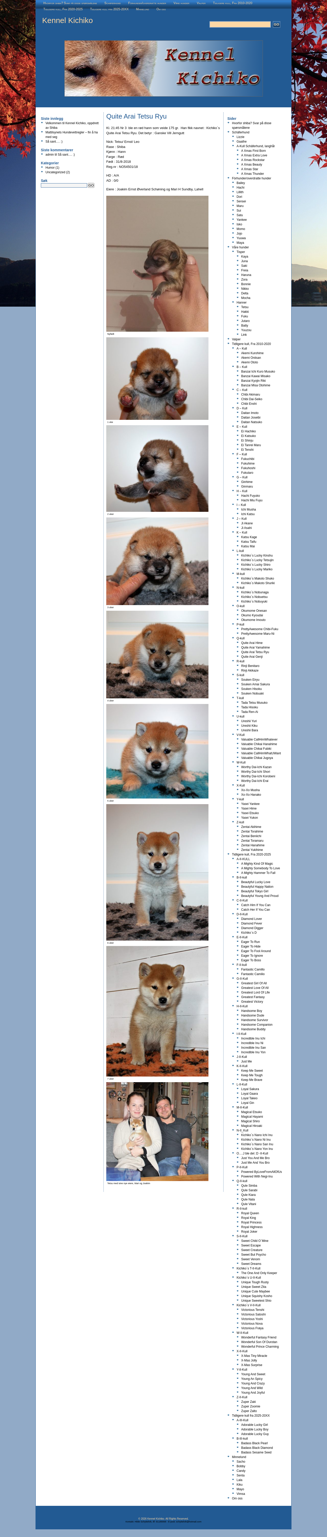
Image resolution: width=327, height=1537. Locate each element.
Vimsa (241, 1494)
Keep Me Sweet (252, 1070)
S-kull (240, 675)
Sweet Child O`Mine (254, 1241)
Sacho (241, 1461)
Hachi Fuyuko (250, 496)
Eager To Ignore (252, 955)
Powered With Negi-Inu (257, 1176)
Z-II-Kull (242, 1397)
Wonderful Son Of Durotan (259, 1342)
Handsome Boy (251, 1011)
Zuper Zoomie (250, 1406)
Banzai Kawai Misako (255, 376)
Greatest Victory (252, 1001)
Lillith (240, 192)
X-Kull (241, 785)
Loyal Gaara (249, 1093)
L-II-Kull (242, 1084)
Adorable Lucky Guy (255, 1434)
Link (244, 335)
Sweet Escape (251, 1245)
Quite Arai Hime (252, 643)
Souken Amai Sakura (255, 684)
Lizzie (240, 137)
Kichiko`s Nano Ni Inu (256, 1139)
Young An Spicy (252, 1379)
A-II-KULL (243, 859)
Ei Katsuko (248, 436)
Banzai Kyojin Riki (253, 381)
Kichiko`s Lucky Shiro (256, 565)
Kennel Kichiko (67, 20)
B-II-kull (242, 877)
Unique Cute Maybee (255, 1291)
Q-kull (240, 638)
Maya (240, 243)
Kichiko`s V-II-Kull (249, 1305)
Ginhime (247, 482)
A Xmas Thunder (252, 174)
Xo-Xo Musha (250, 790)
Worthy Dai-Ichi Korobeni (258, 776)
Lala (239, 1480)
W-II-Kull (242, 1333)
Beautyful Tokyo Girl (254, 891)
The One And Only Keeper (259, 1273)
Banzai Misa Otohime (255, 385)
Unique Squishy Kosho (256, 1296)
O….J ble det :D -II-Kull (252, 1153)
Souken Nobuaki (252, 693)
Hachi (240, 187)
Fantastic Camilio (253, 974)
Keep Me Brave (251, 1080)
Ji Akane (247, 523)
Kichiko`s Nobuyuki (254, 601)
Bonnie (246, 284)
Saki (244, 266)
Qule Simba (249, 1185)
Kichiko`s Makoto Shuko (257, 578)
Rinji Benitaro (250, 666)
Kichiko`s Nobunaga (254, 592)
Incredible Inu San (253, 1047)
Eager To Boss (251, 960)
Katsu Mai (248, 546)
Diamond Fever (251, 923)
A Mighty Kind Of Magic (257, 863)
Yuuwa (241, 238)
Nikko (245, 289)
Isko (239, 224)
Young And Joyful (253, 1392)
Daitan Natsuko (251, 422)
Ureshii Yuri (249, 721)
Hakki (245, 312)
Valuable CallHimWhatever (259, 739)
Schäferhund (112, 3)
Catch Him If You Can (256, 905)
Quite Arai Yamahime (255, 647)
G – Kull (242, 477)
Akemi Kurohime (252, 353)
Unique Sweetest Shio (256, 1300)
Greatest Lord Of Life (255, 992)
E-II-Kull (242, 937)
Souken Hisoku (251, 689)
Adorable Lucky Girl (254, 1425)
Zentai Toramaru (252, 840)
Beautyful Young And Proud (259, 896)
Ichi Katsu (248, 514)
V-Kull (240, 735)
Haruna (246, 275)
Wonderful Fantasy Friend (258, 1337)
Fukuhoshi (248, 468)
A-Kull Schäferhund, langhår (256, 146)
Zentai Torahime (252, 831)
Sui (239, 210)
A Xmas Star (249, 169)
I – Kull (241, 505)
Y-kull (240, 799)
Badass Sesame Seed (256, 1452)
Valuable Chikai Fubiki (256, 748)
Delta (244, 293)
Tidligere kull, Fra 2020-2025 (63, 9)
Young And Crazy (253, 1383)
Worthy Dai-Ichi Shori (255, 771)
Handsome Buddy (253, 1029)
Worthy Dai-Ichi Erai (254, 781)
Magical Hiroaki (251, 1126)
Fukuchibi (247, 459)
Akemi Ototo (249, 362)
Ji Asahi (246, 528)
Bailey (241, 183)
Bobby (241, 1466)
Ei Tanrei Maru (251, 445)
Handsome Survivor (254, 1020)
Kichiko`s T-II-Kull (248, 1268)
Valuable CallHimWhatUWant (261, 753)
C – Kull (242, 390)
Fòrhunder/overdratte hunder (147, 3)
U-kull (240, 716)
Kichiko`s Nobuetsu (254, 597)
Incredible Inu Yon (253, 1052)
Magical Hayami (252, 1116)
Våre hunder (181, 3)
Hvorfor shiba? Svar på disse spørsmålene (70, 3)
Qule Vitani (248, 1204)
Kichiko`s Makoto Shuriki (258, 583)
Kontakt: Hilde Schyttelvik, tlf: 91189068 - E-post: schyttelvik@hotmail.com (164, 1521)
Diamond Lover (251, 919)
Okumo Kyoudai (252, 615)
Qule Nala (248, 1199)
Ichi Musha (248, 509)
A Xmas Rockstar (253, 160)
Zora (244, 279)
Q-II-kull (242, 1181)
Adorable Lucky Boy (254, 1429)
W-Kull (241, 762)
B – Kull (242, 367)
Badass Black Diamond (257, 1448)
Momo (241, 229)
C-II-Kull (242, 900)
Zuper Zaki (248, 1402)
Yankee (242, 220)
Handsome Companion (257, 1024)
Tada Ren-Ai (249, 712)
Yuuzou (246, 330)
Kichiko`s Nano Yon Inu (257, 1149)
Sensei (241, 201)
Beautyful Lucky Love (255, 882)
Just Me (246, 1061)
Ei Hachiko (248, 431)
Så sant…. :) (54, 141)
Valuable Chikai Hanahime (259, 744)
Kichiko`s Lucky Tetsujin (257, 560)
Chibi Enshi (249, 404)
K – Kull (242, 532)
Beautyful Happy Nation (257, 886)
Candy (241, 1471)
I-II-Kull (241, 1034)
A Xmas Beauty (251, 164)
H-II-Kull (242, 1006)
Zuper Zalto (249, 1411)
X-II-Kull (242, 1351)
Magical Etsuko (251, 1112)
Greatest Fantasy (253, 997)
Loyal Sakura (250, 1089)
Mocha (245, 298)
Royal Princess (251, 1222)
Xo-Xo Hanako (251, 794)
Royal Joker (249, 1231)
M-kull (241, 574)
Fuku (244, 316)
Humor (50, 167)
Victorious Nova (252, 1323)
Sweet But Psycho (253, 1254)
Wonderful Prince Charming (260, 1346)
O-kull (240, 606)
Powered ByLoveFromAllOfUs (261, 1172)
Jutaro (245, 321)
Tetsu (245, 307)
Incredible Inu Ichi (253, 1038)
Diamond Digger (252, 928)
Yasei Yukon (249, 817)
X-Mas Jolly (249, 1360)
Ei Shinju (247, 440)
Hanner (242, 302)
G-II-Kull (242, 978)
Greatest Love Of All (254, 988)
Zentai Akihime (251, 827)
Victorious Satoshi (253, 1314)
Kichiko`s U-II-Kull (249, 1277)
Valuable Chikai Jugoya (257, 758)
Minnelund (142, 9)
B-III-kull (242, 1438)
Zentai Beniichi (251, 836)
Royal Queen (250, 1213)
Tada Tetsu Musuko (254, 702)
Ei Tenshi (247, 450)
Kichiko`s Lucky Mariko (257, 569)
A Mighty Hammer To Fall (258, 873)
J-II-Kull (242, 1057)
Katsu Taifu (248, 542)
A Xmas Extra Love (254, 155)
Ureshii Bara (249, 730)
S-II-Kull (242, 1236)
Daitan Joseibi (250, 417)
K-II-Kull (242, 1066)
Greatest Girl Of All (254, 983)
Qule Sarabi (249, 1190)
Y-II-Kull (242, 1369)
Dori (239, 197)
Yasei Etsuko (250, 813)
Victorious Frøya (252, 1328)
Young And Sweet (253, 1374)
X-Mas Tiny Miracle (254, 1356)
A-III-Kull (242, 1420)
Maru (240, 206)
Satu (240, 215)
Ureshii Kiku (249, 725)
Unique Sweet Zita (253, 1287)
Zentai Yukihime (252, 850)
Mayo (240, 1489)
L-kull (240, 551)
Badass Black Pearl (254, 1443)
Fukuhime (248, 463)
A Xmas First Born (253, 151)
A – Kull (242, 348)
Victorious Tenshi (252, 1310)
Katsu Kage (249, 537)
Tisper (241, 252)
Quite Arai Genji (252, 656)
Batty (244, 325)
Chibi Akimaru (250, 394)
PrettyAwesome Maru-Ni (257, 633)
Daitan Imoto (250, 413)
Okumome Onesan (254, 611)
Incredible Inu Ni (252, 1043)
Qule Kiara (248, 1195)
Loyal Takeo (249, 1098)
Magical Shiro (250, 1121)
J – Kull (242, 519)
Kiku (239, 1484)
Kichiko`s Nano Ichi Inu (257, 1135)
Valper (201, 3)
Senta (240, 1475)
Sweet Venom (250, 1259)
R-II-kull (242, 1208)
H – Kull (242, 491)
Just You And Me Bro (255, 1158)
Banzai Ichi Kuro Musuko (258, 371)
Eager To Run (250, 942)
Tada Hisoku (249, 707)
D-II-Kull (242, 914)
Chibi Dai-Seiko (251, 399)
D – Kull (242, 408)
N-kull (240, 588)
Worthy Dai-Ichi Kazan (256, 767)
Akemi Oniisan (251, 358)
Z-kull (240, 822)
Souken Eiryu (250, 679)
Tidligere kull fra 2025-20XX (109, 9)
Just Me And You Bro (255, 1162)
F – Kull (242, 454)
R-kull (240, 661)
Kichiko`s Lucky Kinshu (257, 555)
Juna (244, 261)
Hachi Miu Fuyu (251, 500)
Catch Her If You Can (255, 909)
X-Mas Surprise (251, 1365)
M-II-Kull (242, 1107)
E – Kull (242, 427)
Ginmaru (247, 486)
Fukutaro (247, 473)
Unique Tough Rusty (255, 1282)
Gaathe (242, 141)
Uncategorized (55, 172)
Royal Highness (252, 1227)
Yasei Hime (248, 808)
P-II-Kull (242, 1167)
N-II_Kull (242, 1130)
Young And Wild (252, 1388)
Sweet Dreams (251, 1264)
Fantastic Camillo (253, 969)
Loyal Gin (247, 1103)
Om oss (161, 9)
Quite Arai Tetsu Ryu (255, 652)
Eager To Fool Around (256, 951)
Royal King (248, 1218)
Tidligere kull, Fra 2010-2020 (232, 3)
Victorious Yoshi (252, 1319)
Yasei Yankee (250, 804)
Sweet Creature (251, 1250)
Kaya (244, 256)
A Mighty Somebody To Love (260, 868)
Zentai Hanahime (252, 845)
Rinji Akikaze (250, 670)
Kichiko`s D (249, 932)
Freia (244, 270)
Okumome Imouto (253, 620)
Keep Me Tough (252, 1075)
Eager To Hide (251, 946)
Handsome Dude (252, 1015)
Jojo (239, 233)
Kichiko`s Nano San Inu (257, 1144)
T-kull (240, 698)
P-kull (240, 624)
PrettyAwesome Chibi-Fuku (259, 629)
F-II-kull (242, 965)
